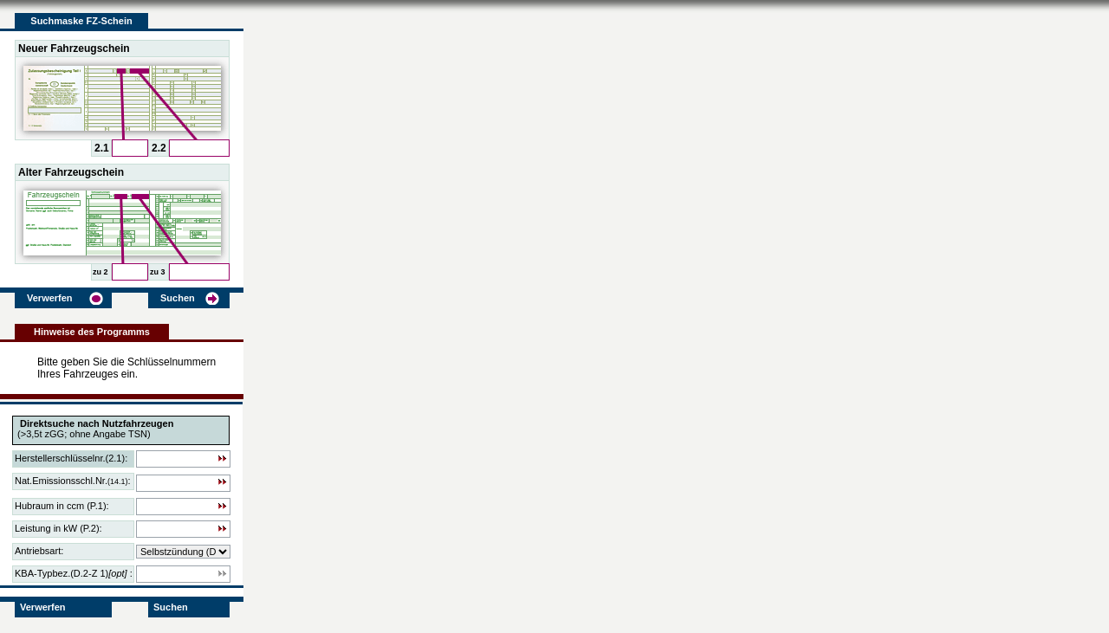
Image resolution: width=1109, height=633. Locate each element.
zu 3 (157, 272)
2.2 (159, 148)
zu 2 (100, 272)
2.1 (101, 148)
